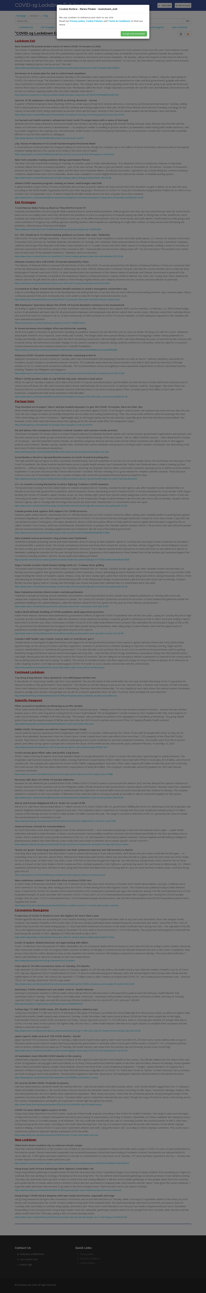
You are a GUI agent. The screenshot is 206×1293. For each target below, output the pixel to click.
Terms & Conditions (119, 21)
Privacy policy (77, 21)
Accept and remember (134, 33)
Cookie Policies (94, 21)
